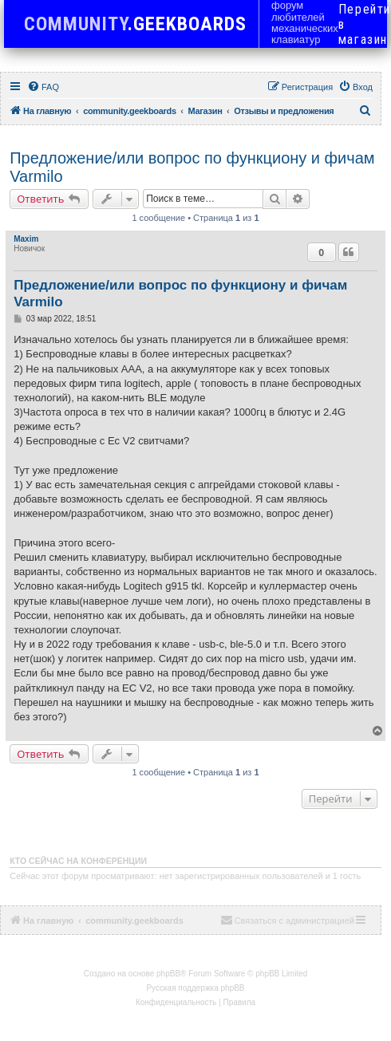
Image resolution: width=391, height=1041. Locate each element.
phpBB (168, 973)
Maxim (26, 239)
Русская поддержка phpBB (195, 988)
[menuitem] (43, 87)
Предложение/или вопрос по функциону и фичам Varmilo (192, 167)
